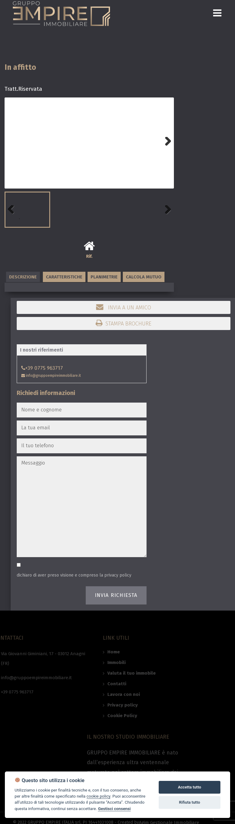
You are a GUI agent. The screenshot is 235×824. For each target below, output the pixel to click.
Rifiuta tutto (189, 802)
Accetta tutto (189, 787)
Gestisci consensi (114, 808)
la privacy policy (115, 575)
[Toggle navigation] (217, 13)
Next (165, 150)
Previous (14, 218)
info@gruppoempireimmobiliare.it (51, 375)
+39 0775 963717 (42, 368)
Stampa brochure (123, 323)
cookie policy (98, 796)
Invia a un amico (123, 307)
